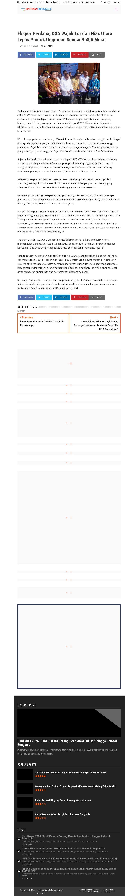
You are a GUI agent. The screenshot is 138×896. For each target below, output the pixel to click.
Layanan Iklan (88, 2)
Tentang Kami (93, 891)
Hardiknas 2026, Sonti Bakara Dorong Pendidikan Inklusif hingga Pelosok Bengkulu (67, 743)
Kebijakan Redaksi (48, 2)
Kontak (106, 891)
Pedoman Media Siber (89, 890)
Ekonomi (48, 45)
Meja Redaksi (108, 890)
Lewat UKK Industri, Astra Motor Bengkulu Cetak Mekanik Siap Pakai (63, 848)
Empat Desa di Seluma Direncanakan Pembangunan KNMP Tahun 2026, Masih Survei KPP (69, 869)
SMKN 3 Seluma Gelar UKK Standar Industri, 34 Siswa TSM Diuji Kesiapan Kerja (70, 858)
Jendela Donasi (70, 2)
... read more (91, 841)
